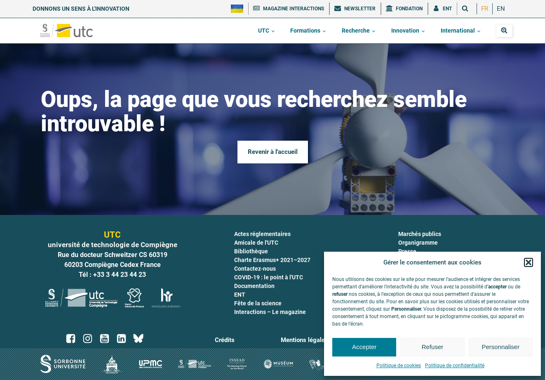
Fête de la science (258, 303)
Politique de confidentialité (454, 365)
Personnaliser (500, 346)
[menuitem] (484, 8)
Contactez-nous (255, 268)
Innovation (405, 30)
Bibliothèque (251, 251)
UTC (263, 30)
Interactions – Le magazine (270, 312)
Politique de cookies (398, 365)
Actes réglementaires (262, 234)
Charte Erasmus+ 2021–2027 (272, 260)
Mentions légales (304, 340)
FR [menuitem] (484, 8)
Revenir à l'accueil (273, 152)
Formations (305, 30)
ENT (239, 294)
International (458, 30)
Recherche (356, 30)
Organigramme (418, 242)
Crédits (225, 340)
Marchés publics (419, 234)
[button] (528, 262)
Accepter (364, 346)
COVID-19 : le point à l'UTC (268, 277)
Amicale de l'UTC (256, 242)
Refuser (433, 346)
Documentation (254, 286)
